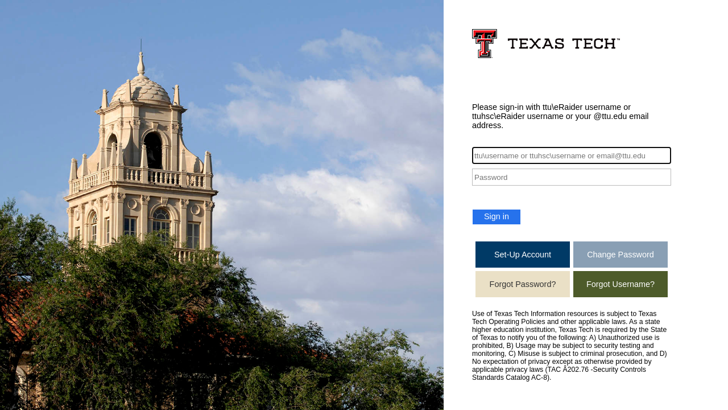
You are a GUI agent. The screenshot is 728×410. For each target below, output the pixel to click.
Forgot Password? (523, 284)
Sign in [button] (496, 216)
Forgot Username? (620, 284)
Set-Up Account (522, 254)
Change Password (620, 254)
